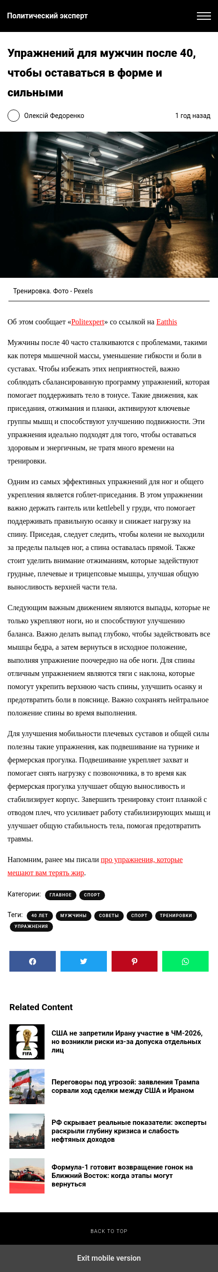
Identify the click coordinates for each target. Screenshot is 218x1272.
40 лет (39, 915)
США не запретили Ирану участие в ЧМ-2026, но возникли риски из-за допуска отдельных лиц (127, 1041)
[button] (32, 961)
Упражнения (31, 926)
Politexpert (87, 322)
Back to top (109, 1231)
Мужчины (73, 915)
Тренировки (176, 915)
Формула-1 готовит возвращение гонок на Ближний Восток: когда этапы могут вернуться (122, 1175)
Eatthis (166, 322)
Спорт (92, 895)
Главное (61, 895)
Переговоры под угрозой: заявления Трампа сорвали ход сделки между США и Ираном (125, 1086)
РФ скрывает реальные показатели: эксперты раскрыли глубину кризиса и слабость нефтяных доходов (129, 1131)
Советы (109, 915)
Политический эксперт (47, 15)
